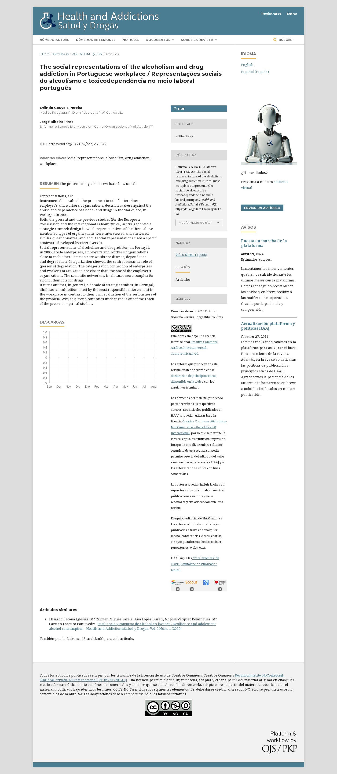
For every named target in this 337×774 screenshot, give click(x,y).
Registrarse (271, 13)
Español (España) (255, 71)
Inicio (44, 54)
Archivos (60, 54)
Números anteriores (96, 40)
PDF (181, 109)
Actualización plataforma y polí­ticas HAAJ (268, 326)
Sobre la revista (197, 40)
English (247, 64)
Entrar (292, 13)
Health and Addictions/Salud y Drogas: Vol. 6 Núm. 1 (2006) (134, 628)
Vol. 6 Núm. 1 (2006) (87, 54)
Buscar (285, 40)
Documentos (158, 40)
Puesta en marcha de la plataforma (264, 243)
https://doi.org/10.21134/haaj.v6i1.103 (77, 144)
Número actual (54, 40)
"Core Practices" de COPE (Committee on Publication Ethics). (195, 564)
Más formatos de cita (195, 222)
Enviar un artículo (262, 208)
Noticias (131, 40)
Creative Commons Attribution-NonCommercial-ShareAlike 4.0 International (199, 427)
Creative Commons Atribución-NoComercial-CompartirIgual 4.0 (194, 348)
